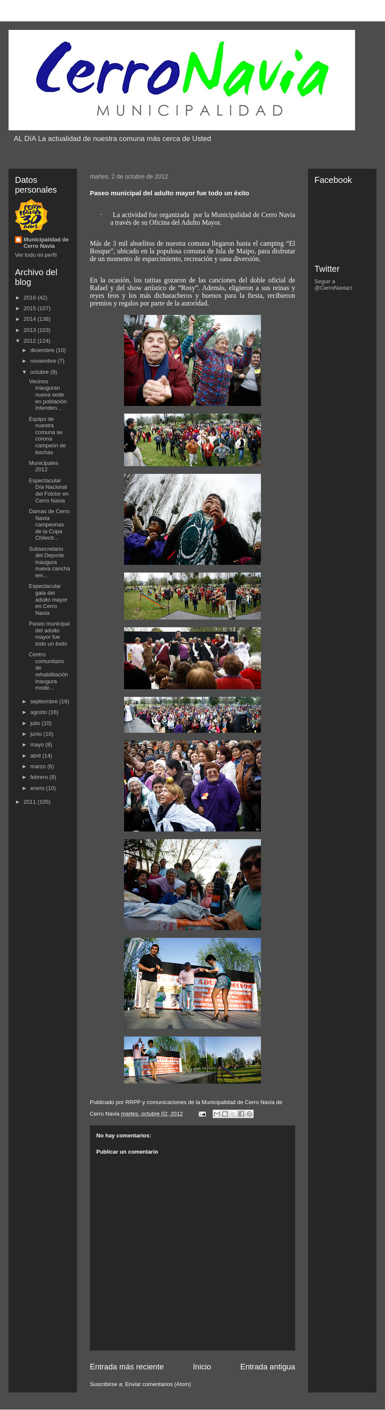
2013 (31, 330)
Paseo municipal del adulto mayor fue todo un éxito (49, 633)
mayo (37, 744)
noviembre (44, 361)
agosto (39, 712)
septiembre (44, 701)
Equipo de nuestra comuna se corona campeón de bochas (47, 435)
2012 (31, 341)
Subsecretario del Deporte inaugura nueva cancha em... (49, 562)
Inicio (202, 1367)
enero (38, 788)
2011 (31, 802)
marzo (38, 766)
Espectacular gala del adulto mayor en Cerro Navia (48, 599)
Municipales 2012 (43, 466)
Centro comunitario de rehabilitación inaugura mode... (48, 671)
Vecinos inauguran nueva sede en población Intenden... (48, 394)
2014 (31, 319)
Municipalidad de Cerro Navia (46, 242)
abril (36, 755)
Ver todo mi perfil (36, 255)
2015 (31, 308)
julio (36, 723)
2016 (31, 297)
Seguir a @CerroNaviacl (333, 284)
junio (37, 734)
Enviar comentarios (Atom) (158, 1384)
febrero (40, 777)
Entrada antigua (267, 1367)
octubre (40, 372)
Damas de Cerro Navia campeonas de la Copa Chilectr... (49, 524)
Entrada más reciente (127, 1367)
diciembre (43, 350)
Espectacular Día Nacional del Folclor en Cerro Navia (48, 490)
